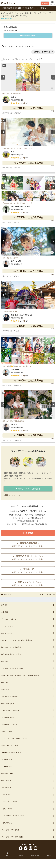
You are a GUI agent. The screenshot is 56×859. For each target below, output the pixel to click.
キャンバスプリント (28, 802)
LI (35, 848)
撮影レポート (28, 731)
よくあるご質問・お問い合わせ (28, 668)
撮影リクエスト (28, 780)
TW (25, 848)
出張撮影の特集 (28, 717)
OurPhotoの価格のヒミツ (28, 752)
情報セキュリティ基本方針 (28, 647)
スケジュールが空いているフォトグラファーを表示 (23, 59)
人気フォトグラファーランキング (28, 738)
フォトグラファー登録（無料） (28, 837)
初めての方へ (28, 759)
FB (20, 848)
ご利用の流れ (28, 766)
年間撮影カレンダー (28, 724)
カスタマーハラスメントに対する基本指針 (28, 640)
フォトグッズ (28, 787)
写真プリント (28, 809)
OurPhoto (28, 844)
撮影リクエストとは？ (13, 495)
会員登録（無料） (28, 773)
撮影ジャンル (28, 682)
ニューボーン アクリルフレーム (28, 816)
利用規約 (28, 605)
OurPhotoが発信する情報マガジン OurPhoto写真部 (28, 675)
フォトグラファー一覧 (28, 696)
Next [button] (53, 77)
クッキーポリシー (28, 626)
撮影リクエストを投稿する (27, 489)
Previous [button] (3, 77)
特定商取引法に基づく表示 (28, 654)
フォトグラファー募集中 (28, 830)
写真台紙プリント (28, 823)
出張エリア (28, 689)
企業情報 (28, 612)
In (30, 848)
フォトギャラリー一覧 (28, 710)
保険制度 (28, 661)
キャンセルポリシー (28, 633)
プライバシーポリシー (28, 619)
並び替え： (43, 52)
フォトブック (28, 795)
